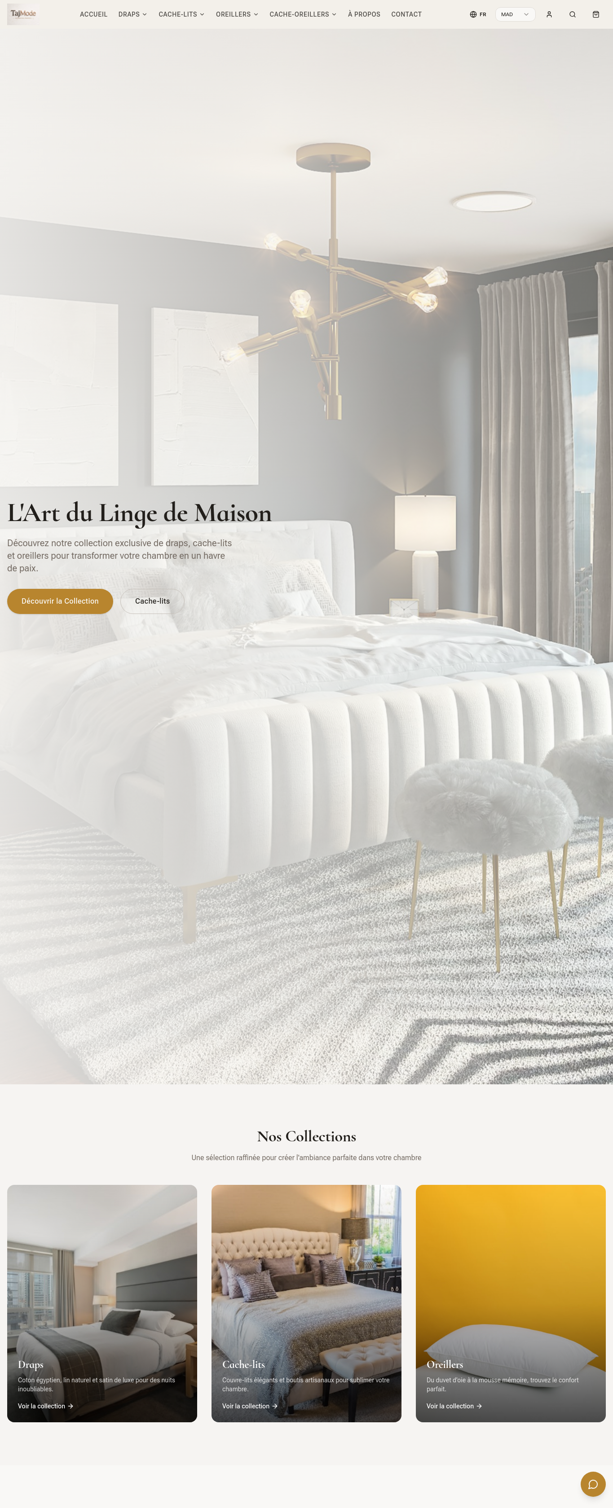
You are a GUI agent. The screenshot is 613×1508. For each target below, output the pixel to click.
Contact (406, 14)
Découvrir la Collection (60, 601)
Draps (133, 14)
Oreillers (237, 14)
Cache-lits (182, 14)
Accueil (94, 14)
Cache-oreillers (304, 14)
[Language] (478, 14)
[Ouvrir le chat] (593, 1484)
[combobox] (515, 14)
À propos (364, 14)
